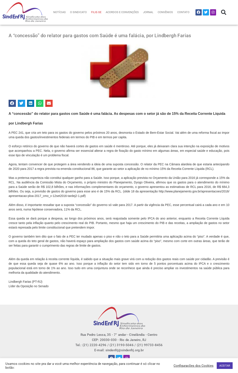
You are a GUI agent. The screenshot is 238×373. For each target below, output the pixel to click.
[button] (223, 12)
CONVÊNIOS (165, 12)
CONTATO (183, 12)
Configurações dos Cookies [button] (194, 366)
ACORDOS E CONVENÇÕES (122, 12)
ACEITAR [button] (224, 365)
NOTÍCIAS (59, 12)
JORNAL (148, 12)
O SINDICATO (78, 12)
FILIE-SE (96, 12)
